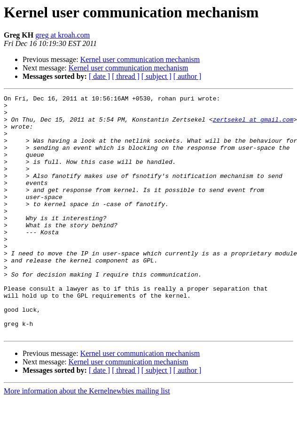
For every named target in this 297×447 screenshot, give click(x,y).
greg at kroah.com (62, 35)
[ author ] (187, 76)
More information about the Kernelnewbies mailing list (87, 439)
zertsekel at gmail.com (253, 125)
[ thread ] (126, 76)
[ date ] (99, 76)
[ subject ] (156, 76)
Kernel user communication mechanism (140, 59)
